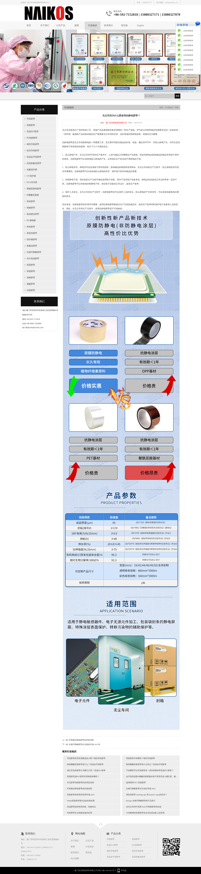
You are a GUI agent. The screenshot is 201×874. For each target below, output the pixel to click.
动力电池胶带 (33, 258)
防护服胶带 (32, 239)
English (140, 25)
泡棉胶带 (31, 125)
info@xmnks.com (171, 2)
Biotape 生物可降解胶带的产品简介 (141, 801)
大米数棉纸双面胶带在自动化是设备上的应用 (145, 813)
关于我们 (44, 25)
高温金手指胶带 (34, 157)
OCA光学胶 (32, 182)
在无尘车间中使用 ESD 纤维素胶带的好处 (143, 807)
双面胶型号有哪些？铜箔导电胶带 (140, 758)
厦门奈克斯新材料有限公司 (116, 123)
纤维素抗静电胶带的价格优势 (81, 740)
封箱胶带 (31, 290)
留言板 (124, 25)
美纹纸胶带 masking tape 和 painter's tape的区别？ (146, 795)
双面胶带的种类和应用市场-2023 (81, 795)
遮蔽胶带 (31, 284)
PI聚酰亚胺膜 (33, 195)
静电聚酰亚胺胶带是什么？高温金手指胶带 (85, 764)
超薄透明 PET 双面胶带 (136, 782)
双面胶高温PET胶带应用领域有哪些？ (83, 776)
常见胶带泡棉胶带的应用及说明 (80, 782)
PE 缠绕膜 (31, 220)
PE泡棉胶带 (32, 138)
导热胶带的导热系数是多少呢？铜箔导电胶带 (86, 758)
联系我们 (108, 25)
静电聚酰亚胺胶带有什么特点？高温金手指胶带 (146, 764)
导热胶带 (31, 119)
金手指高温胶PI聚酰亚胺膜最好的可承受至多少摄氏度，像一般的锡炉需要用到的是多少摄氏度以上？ (153, 776)
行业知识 (92, 25)
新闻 (76, 25)
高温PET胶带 (33, 131)
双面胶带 (31, 265)
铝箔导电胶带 (33, 150)
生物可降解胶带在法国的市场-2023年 (84, 744)
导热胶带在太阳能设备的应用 (79, 813)
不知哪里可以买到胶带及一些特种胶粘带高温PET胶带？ (150, 770)
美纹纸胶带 (32, 233)
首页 (29, 25)
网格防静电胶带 (34, 189)
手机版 (124, 870)
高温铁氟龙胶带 (34, 163)
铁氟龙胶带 (32, 246)
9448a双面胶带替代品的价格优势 (81, 801)
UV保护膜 (31, 176)
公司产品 (60, 25)
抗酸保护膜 (32, 170)
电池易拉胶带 (33, 214)
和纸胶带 (31, 201)
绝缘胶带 (31, 208)
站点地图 (75, 858)
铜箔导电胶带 (33, 144)
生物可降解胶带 (34, 252)
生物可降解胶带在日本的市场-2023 (141, 788)
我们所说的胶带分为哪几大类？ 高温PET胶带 (86, 770)
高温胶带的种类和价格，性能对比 (81, 807)
